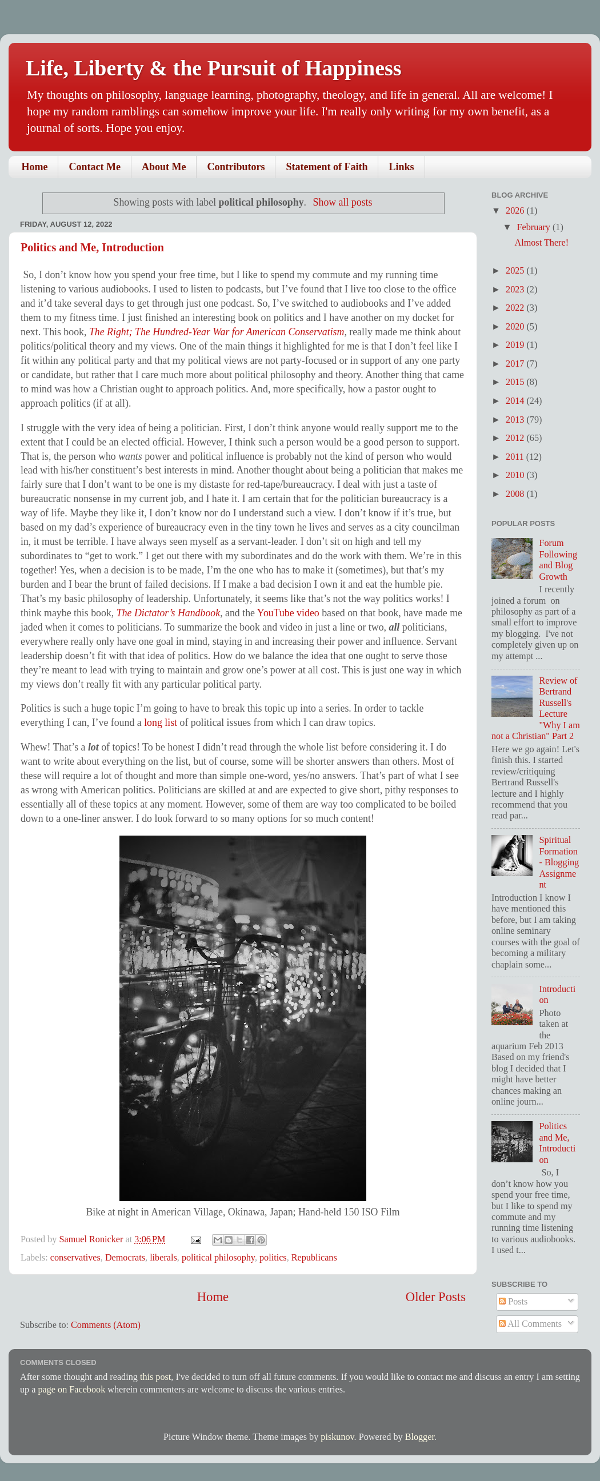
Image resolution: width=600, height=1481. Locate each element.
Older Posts (436, 1297)
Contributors (236, 166)
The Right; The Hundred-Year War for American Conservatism (216, 332)
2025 (516, 271)
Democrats (125, 1258)
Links (401, 166)
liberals (163, 1258)
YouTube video (288, 613)
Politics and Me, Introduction (92, 247)
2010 (516, 475)
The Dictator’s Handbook (168, 613)
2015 (516, 382)
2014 (516, 401)
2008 (516, 494)
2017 (516, 364)
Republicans (314, 1258)
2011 (516, 457)
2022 (516, 308)
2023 (516, 289)
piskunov (337, 1437)
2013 (516, 420)
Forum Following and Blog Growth (558, 559)
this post (155, 1377)
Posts (513, 1302)
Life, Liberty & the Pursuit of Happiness (214, 68)
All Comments (530, 1324)
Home (35, 166)
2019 (516, 345)
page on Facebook (71, 1389)
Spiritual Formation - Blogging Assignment (559, 862)
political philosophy (218, 1258)
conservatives (75, 1258)
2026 (516, 211)
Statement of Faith (326, 166)
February (534, 227)
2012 (516, 438)
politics (273, 1258)
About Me (164, 166)
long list (160, 722)
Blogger (419, 1437)
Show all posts (343, 202)
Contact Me (94, 166)
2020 (516, 327)
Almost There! (541, 243)
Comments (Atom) (106, 1325)
